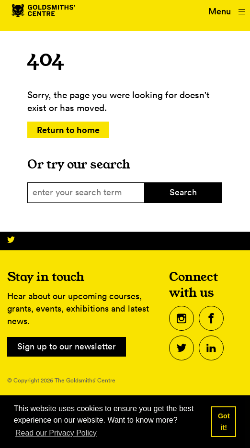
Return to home (68, 129)
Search (183, 192)
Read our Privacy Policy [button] (56, 433)
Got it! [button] (224, 421)
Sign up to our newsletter (66, 346)
